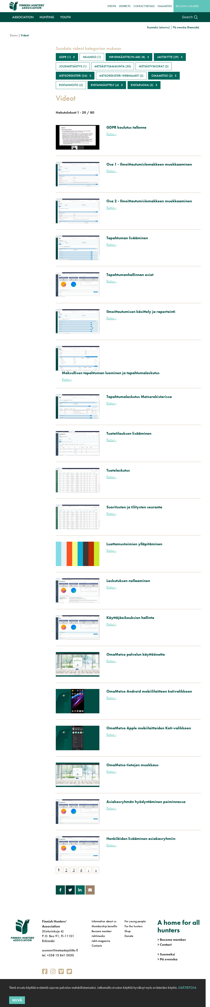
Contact (164, 944)
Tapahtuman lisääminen (127, 237)
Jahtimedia (98, 936)
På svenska (167, 959)
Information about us (104, 921)
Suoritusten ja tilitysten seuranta (134, 507)
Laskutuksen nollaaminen (128, 580)
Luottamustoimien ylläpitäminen (134, 543)
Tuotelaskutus (118, 470)
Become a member (187, 6)
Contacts (97, 946)
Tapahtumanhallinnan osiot (129, 274)
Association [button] (23, 17)
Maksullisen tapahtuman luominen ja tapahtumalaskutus (111, 372)
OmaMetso (165, 6)
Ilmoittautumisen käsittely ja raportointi (140, 311)
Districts (124, 6)
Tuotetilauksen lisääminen (128, 433)
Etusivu (14, 35)
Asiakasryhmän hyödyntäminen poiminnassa (145, 801)
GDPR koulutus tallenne (126, 127)
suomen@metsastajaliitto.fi (60, 950)
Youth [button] (65, 17)
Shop (128, 931)
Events (112, 6)
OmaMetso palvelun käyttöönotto (135, 654)
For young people (135, 921)
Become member (102, 931)
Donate (129, 936)
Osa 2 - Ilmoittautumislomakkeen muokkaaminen (149, 201)
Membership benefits (104, 926)
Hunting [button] (47, 17)
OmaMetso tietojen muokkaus (132, 764)
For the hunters (134, 926)
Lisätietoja (186, 987)
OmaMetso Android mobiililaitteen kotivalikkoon (149, 691)
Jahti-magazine (101, 941)
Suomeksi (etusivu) (158, 27)
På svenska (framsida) (186, 27)
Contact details (144, 6)
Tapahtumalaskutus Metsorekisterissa (139, 396)
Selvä (17, 1000)
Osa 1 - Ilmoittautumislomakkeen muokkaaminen (149, 164)
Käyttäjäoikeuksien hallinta (130, 617)
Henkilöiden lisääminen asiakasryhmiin (140, 838)
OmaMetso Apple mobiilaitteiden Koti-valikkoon (148, 728)
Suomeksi (166, 954)
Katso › (111, 133)
